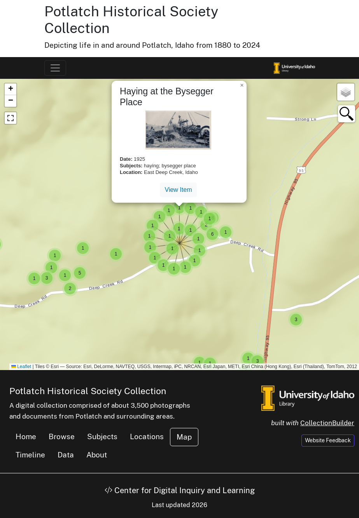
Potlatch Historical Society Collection (87, 391)
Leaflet (21, 366)
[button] (225, 232)
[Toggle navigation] (55, 68)
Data (66, 454)
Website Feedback (328, 440)
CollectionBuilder (327, 423)
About (96, 454)
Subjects (102, 436)
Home (26, 436)
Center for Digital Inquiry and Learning (180, 490)
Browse (62, 436)
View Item (178, 189)
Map (184, 437)
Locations (147, 436)
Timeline (30, 454)
